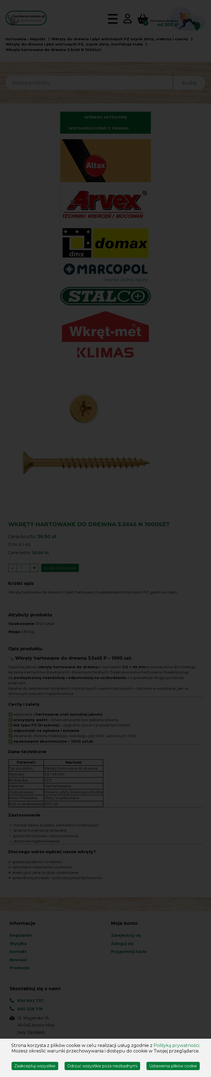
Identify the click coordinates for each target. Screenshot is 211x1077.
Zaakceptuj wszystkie (34, 1065)
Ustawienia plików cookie (173, 1065)
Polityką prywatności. (177, 1045)
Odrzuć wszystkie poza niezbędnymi (102, 1065)
